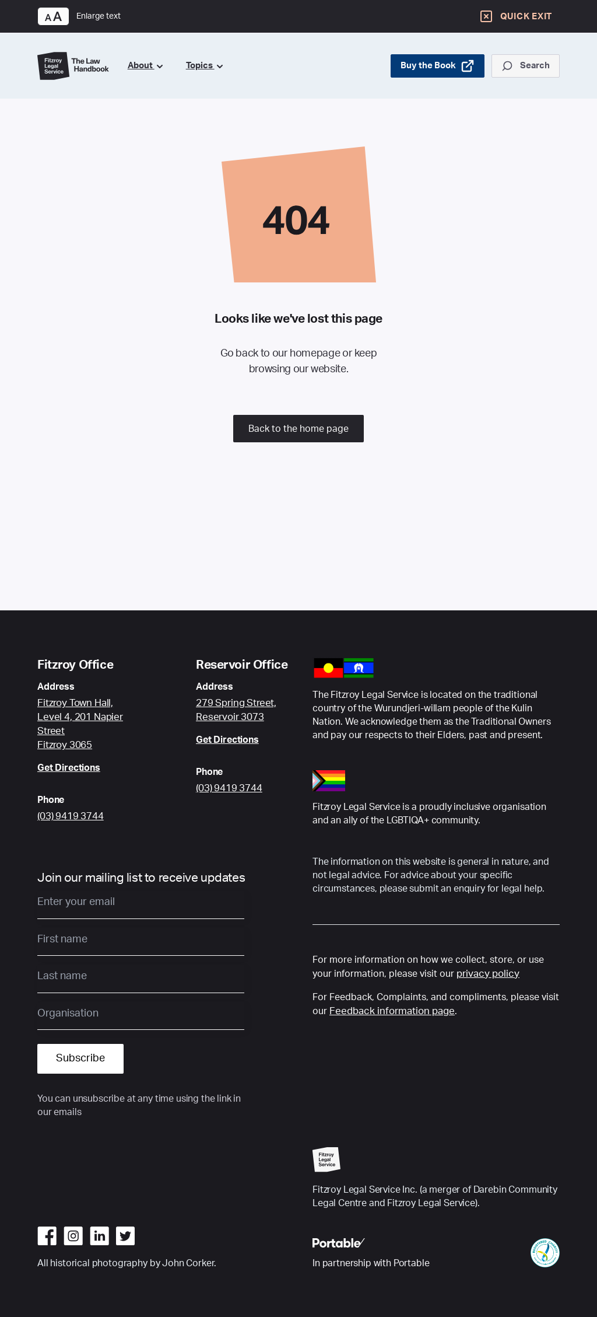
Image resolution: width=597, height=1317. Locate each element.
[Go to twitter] (125, 1236)
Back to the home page (298, 429)
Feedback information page (392, 1011)
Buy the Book (438, 66)
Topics (204, 65)
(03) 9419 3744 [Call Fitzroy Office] (70, 816)
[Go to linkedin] (99, 1236)
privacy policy (487, 974)
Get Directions (68, 768)
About (145, 65)
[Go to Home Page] (73, 66)
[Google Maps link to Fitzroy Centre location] (88, 724)
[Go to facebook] (47, 1236)
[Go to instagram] (73, 1236)
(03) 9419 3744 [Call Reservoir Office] (229, 788)
